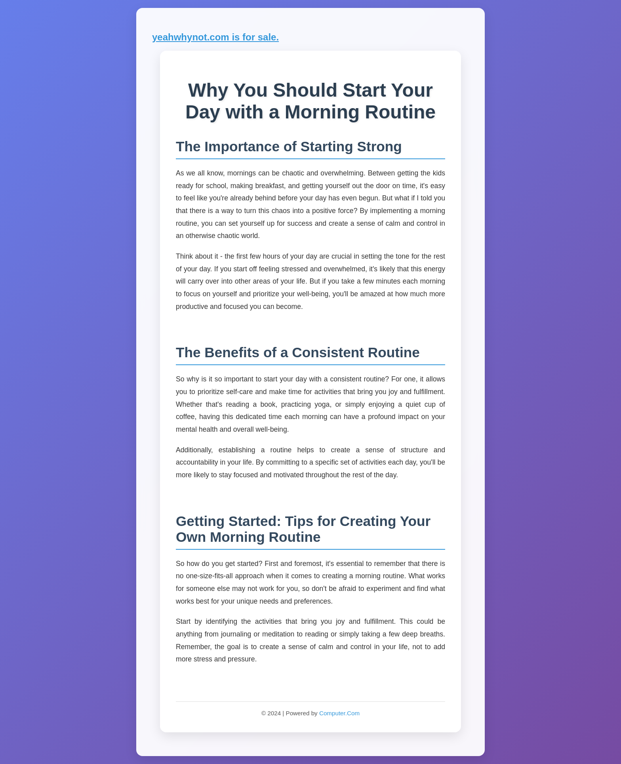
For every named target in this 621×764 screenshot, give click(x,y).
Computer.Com (339, 713)
